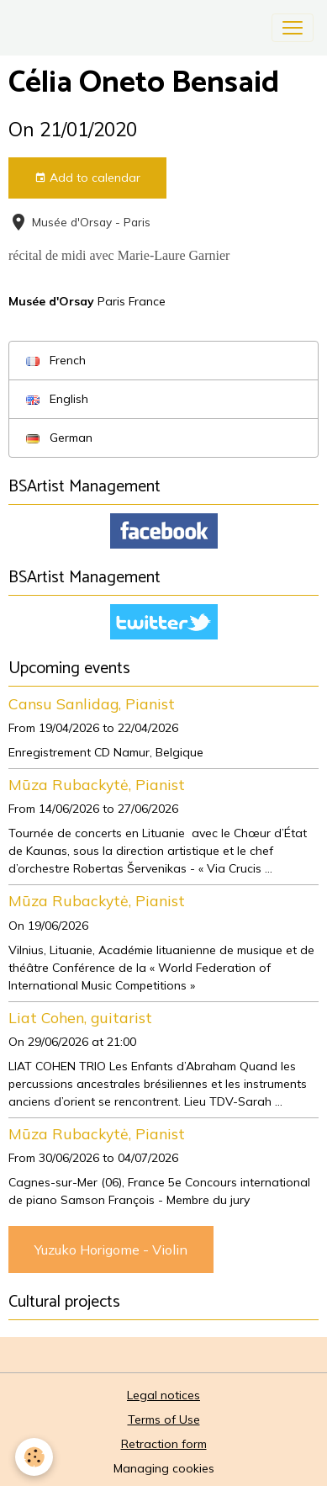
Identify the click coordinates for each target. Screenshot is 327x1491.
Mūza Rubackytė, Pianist (96, 784)
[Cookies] (34, 1457)
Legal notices (163, 1395)
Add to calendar (87, 178)
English (57, 398)
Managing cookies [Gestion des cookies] (163, 1468)
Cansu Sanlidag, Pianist (91, 703)
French (56, 360)
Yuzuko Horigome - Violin (110, 1249)
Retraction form (164, 1443)
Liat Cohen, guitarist (80, 1017)
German (59, 437)
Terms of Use (164, 1419)
